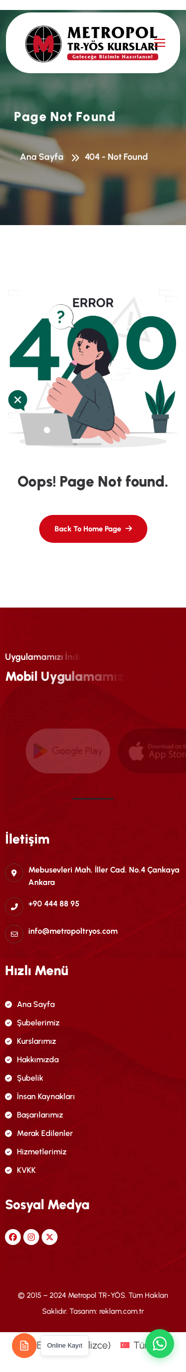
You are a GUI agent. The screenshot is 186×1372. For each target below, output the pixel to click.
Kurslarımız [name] (30, 1041)
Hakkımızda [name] (32, 1059)
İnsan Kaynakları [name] (40, 1096)
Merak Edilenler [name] (39, 1133)
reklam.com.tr (121, 1311)
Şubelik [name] (24, 1078)
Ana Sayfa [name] (30, 1004)
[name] (63, 43)
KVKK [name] (20, 1170)
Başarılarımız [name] (34, 1115)
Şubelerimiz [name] (32, 1022)
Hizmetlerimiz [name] (35, 1151)
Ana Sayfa (43, 158)
